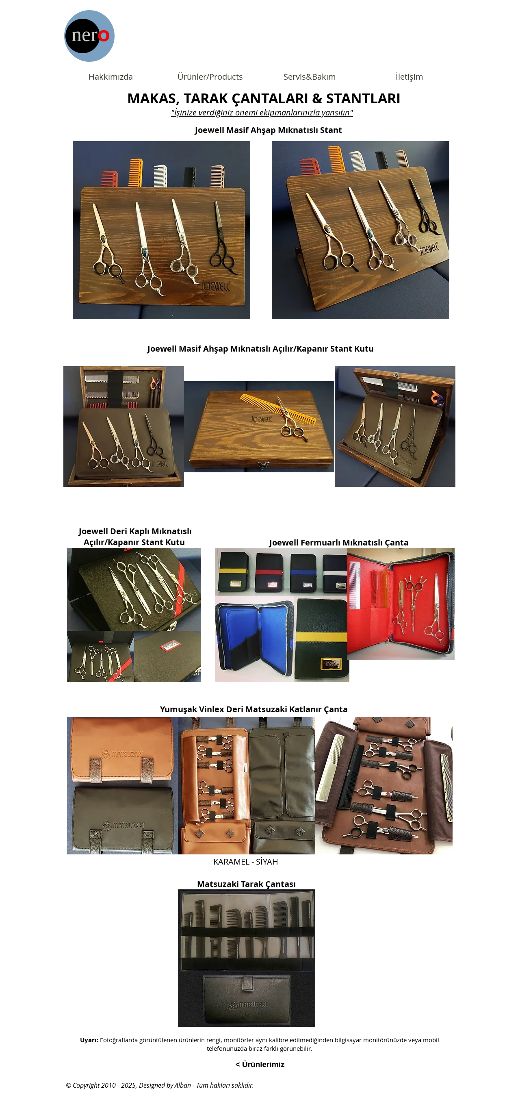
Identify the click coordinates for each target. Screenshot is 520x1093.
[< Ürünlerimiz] (260, 1064)
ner (85, 34)
